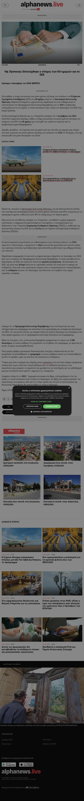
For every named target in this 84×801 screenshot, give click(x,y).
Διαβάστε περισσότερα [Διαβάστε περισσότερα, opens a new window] (56, 398)
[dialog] (42, 400)
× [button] (69, 388)
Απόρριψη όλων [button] (32, 406)
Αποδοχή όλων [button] (52, 406)
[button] (42, 402)
